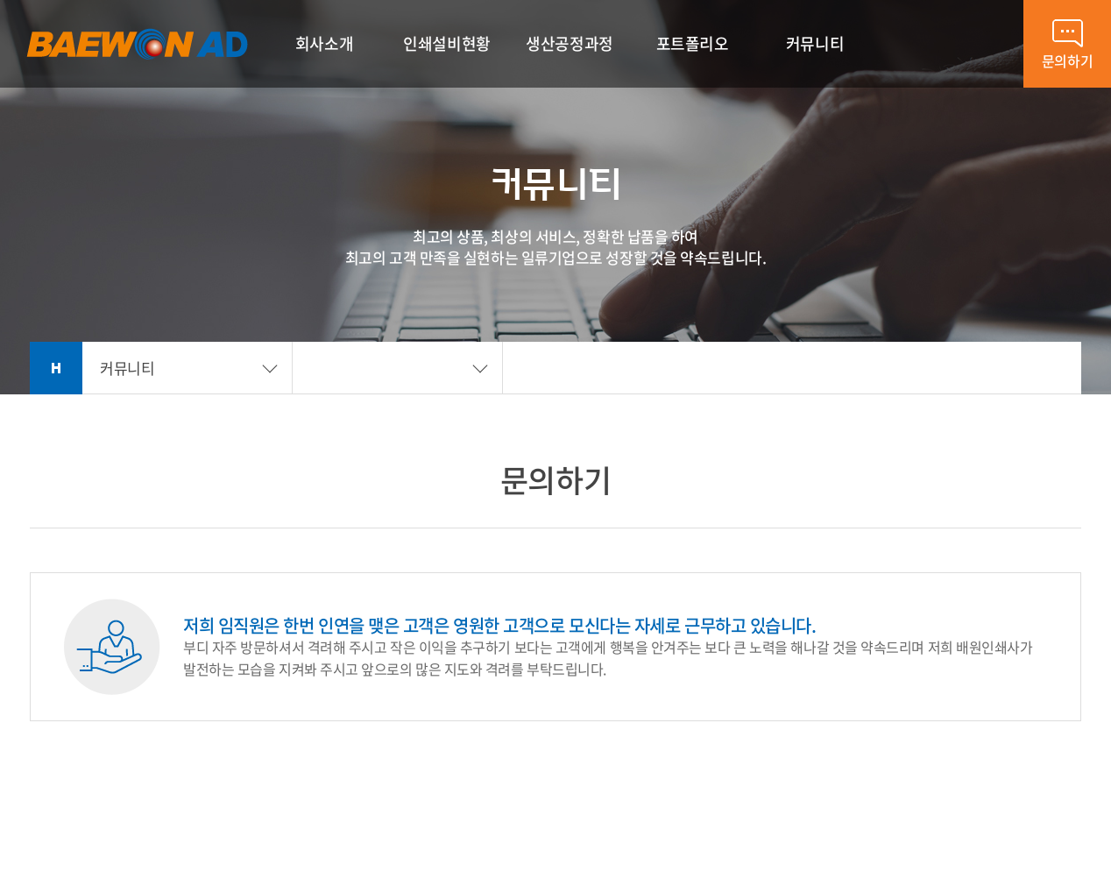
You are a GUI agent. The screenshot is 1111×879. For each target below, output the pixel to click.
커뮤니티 (127, 368)
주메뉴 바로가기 (0, 0)
